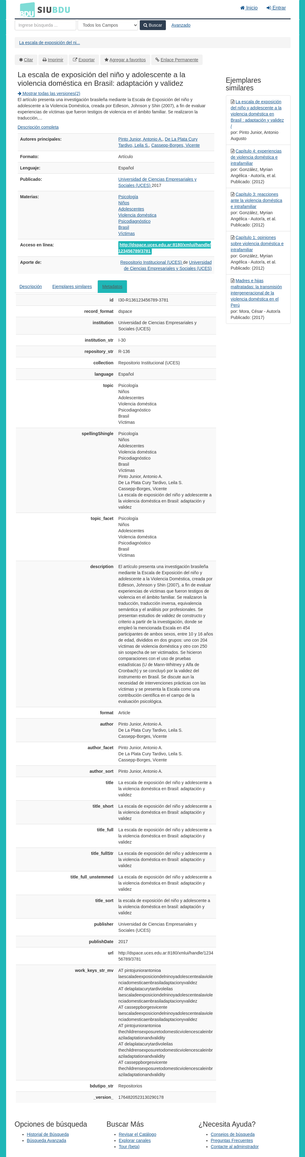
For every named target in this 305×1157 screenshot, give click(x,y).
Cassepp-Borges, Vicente (175, 145)
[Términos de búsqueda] (45, 25)
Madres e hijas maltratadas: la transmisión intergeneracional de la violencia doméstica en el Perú (256, 293)
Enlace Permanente (179, 59)
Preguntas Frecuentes (232, 1140)
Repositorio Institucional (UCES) (151, 262)
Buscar (152, 25)
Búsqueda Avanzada (46, 1140)
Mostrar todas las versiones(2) (49, 93)
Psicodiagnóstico (134, 221)
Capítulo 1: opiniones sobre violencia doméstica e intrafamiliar (257, 243)
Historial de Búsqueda (48, 1134)
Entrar (276, 7)
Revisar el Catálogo (137, 1134)
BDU (26, 9)
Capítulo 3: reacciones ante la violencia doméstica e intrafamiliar (256, 200)
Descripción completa (38, 127)
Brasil (123, 227)
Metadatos (112, 286)
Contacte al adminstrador (235, 1146)
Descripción (31, 286)
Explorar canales (135, 1140)
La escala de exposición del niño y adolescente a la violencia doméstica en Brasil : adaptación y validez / (257, 114)
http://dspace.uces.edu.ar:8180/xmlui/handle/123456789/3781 (164, 247)
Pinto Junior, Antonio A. (140, 139)
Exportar (86, 59)
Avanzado (180, 25)
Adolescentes (131, 209)
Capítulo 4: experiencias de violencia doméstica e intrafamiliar (256, 157)
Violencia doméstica (137, 215)
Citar (28, 59)
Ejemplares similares (72, 286)
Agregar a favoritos (127, 59)
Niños (123, 202)
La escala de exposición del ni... (49, 42)
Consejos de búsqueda (233, 1134)
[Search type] (108, 25)
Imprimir (55, 59)
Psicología (128, 196)
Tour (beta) (129, 1146)
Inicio (249, 7)
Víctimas (126, 233)
